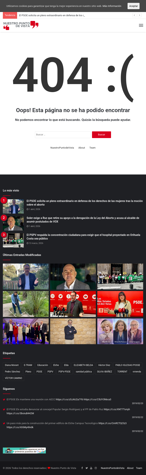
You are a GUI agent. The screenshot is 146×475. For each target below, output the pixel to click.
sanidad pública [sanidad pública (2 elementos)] (84, 371)
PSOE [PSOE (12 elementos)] (39, 371)
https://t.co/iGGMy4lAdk (20, 427)
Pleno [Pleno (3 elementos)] (28, 371)
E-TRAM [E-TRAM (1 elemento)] (28, 365)
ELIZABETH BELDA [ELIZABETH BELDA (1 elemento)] (83, 365)
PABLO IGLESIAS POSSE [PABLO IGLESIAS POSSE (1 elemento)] (127, 365)
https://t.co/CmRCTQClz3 (112, 423)
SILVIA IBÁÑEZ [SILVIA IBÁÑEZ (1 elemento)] (104, 371)
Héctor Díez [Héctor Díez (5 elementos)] (104, 365)
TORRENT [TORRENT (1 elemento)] (122, 371)
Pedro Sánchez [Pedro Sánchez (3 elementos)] (12, 371)
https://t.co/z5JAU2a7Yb (69, 399)
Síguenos (9, 389)
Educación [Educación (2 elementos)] (42, 365)
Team (92, 147)
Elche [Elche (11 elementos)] (56, 365)
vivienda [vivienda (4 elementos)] (137, 371)
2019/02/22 (137, 417)
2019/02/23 (137, 403)
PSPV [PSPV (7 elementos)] (50, 371)
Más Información (112, 6)
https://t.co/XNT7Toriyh (117, 409)
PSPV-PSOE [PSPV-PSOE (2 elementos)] (65, 371)
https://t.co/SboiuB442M (20, 413)
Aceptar (133, 6)
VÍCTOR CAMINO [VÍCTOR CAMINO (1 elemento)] (13, 378)
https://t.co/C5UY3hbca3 (97, 399)
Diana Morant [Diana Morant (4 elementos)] (12, 365)
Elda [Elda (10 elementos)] (66, 365)
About (81, 147)
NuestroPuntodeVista (62, 147)
